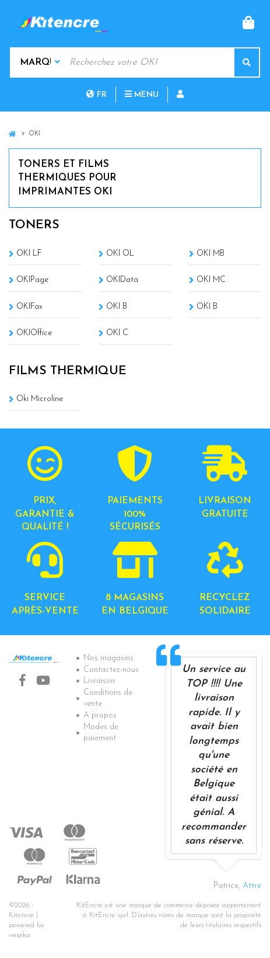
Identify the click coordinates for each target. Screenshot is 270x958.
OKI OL (120, 253)
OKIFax (29, 306)
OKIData (122, 280)
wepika (19, 935)
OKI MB (211, 253)
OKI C (117, 333)
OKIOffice (34, 333)
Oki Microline (39, 399)
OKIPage (32, 280)
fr (96, 94)
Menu (142, 94)
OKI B (116, 306)
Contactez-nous (111, 670)
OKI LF (29, 253)
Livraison (99, 681)
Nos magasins (108, 658)
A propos (100, 715)
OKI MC (211, 280)
